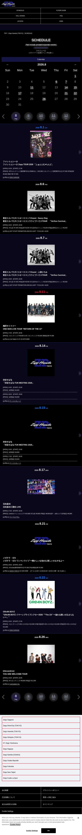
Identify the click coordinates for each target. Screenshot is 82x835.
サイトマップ (48, 804)
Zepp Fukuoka (8, 766)
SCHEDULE (20, 10)
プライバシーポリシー (51, 790)
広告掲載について (8, 797)
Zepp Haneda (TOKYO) (16, 33)
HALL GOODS (20, 16)
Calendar (41, 59)
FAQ (61, 16)
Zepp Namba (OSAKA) (11, 755)
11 (31, 87)
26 (44, 98)
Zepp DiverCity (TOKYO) (12, 726)
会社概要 (5, 790)
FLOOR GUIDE (61, 10)
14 (66, 87)
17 (19, 93)
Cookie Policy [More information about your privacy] (15, 825)
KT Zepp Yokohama (10, 743)
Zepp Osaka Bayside (11, 760)
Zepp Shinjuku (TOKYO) (12, 737)
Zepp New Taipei (9, 772)
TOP (5, 33)
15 (75, 87)
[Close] (78, 819)
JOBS (61, 21)
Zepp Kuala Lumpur (10, 778)
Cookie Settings (32, 832)
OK (48, 832)
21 (66, 93)
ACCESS (20, 21)
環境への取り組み (49, 797)
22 (75, 93)
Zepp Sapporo (8, 720)
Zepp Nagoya (8, 749)
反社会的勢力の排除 (9, 804)
